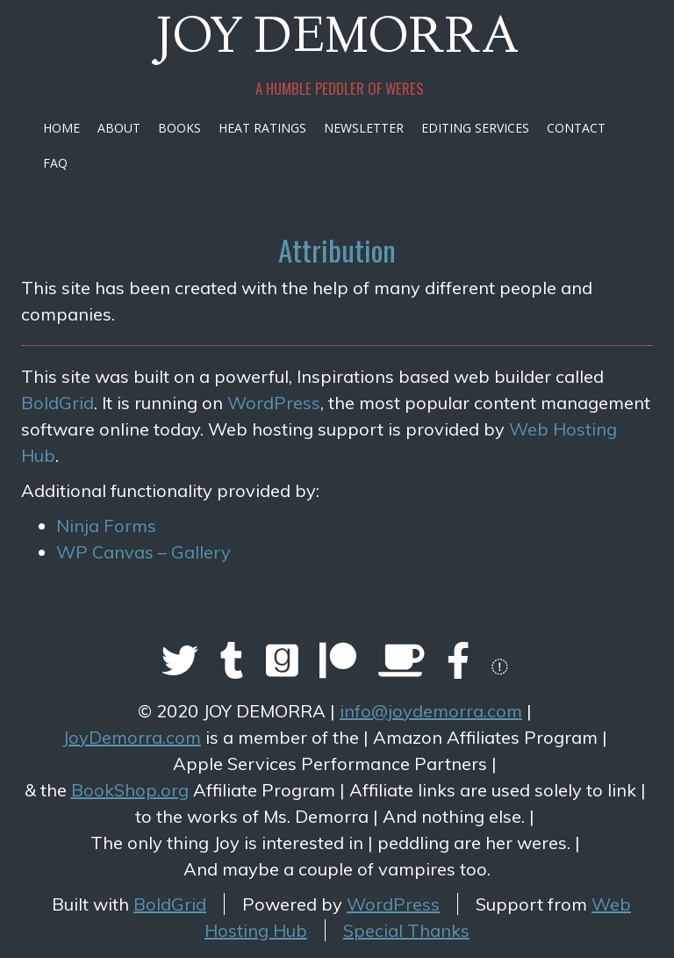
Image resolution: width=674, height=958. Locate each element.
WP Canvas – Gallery (143, 552)
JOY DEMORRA (337, 40)
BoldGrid (57, 403)
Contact (576, 127)
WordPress (273, 403)
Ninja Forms (106, 526)
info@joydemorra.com (431, 711)
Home (61, 127)
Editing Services (475, 127)
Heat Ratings (262, 127)
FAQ (55, 163)
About (118, 127)
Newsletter (364, 127)
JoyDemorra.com (131, 737)
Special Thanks (406, 930)
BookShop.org (130, 790)
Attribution (337, 249)
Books (179, 127)
